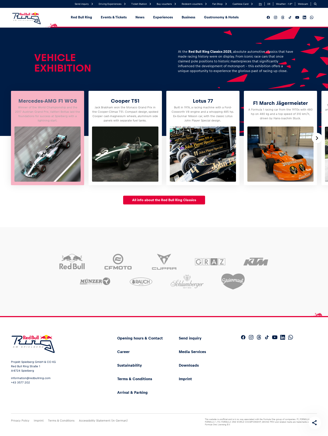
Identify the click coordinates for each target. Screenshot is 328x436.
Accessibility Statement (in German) (103, 420)
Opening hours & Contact (140, 338)
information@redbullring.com (31, 378)
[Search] (315, 4)
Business (188, 17)
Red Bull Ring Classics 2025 (209, 51)
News (139, 17)
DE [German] (268, 4)
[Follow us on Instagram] (275, 17)
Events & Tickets (114, 17)
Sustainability (129, 365)
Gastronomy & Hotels (221, 17)
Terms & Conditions (134, 379)
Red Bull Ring (81, 17)
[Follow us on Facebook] (268, 17)
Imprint (185, 379)
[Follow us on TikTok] (290, 17)
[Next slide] (317, 138)
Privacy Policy (20, 420)
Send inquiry (190, 338)
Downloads (189, 365)
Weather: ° (284, 4)
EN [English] (260, 4)
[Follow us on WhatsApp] (312, 17)
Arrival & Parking (132, 392)
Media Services (192, 352)
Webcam (303, 4)
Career (123, 352)
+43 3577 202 (20, 382)
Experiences (163, 17)
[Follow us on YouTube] (297, 17)
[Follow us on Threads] (283, 17)
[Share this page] (314, 422)
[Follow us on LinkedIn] (304, 17)
